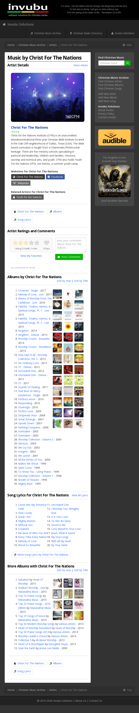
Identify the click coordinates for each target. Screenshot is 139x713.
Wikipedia (21, 183)
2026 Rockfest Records (114, 200)
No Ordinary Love (28, 363)
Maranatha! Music (40, 608)
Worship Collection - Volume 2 (35, 439)
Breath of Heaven (28, 479)
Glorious (23, 443)
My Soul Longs (60, 537)
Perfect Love (25, 411)
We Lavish (24, 455)
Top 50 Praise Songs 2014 (33, 632)
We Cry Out (25, 447)
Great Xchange (26, 419)
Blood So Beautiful (29, 545)
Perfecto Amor (27, 399)
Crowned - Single (28, 290)
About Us (80, 700)
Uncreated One (27, 371)
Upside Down (26, 423)
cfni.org (15, 131)
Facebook (55, 176)
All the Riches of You (30, 459)
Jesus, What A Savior (63, 533)
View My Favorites (31, 255)
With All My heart (61, 541)
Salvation (23, 579)
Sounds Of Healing (29, 387)
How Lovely (25, 513)
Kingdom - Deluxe (28, 334)
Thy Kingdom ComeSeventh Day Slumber (114, 159)
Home (11, 45)
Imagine (23, 451)
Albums (57, 211)
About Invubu (106, 110)
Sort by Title (81, 280)
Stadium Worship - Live (31, 587)
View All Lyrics (80, 495)
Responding (25, 403)
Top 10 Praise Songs (30, 595)
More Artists (81, 65)
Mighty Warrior (27, 521)
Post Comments (69, 257)
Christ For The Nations (28, 176)
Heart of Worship (65, 628)
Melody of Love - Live (31, 294)
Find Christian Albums (110, 85)
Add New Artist (107, 94)
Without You (25, 525)
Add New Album (107, 97)
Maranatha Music (28, 591)
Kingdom (23, 330)
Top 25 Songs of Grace (31, 616)
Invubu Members (122, 33)
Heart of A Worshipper (31, 644)
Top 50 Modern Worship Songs (36, 624)
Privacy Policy (106, 113)
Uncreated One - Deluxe (32, 375)
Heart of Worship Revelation (34, 628)
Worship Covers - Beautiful (33, 338)
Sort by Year (64, 280)
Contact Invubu (107, 117)
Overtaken (24, 431)
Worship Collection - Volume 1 (35, 475)
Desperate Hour (27, 415)
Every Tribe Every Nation (32, 537)
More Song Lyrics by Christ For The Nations (43, 554)
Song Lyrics (24, 219)
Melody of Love (27, 541)
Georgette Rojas (58, 644)
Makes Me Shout (28, 463)
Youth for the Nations (27, 197)
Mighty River (25, 483)
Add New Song (107, 101)
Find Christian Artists (110, 81)
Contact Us (95, 700)
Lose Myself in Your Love (66, 529)
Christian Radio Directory (86, 33)
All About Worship (46, 640)
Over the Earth (26, 648)
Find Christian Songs (110, 88)
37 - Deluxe (25, 367)
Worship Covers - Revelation (34, 346)
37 (19, 383)
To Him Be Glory (61, 521)
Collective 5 (25, 640)
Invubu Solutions (18, 24)
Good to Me (58, 525)
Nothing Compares (29, 427)
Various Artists (67, 624)
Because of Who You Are (33, 533)
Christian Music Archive (45, 33)
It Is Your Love (59, 517)
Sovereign (24, 407)
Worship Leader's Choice (32, 636)
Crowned (23, 529)
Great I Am (24, 517)
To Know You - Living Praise (34, 471)
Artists (53, 45)
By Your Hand (59, 545)
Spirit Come (25, 467)
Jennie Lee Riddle (49, 648)
